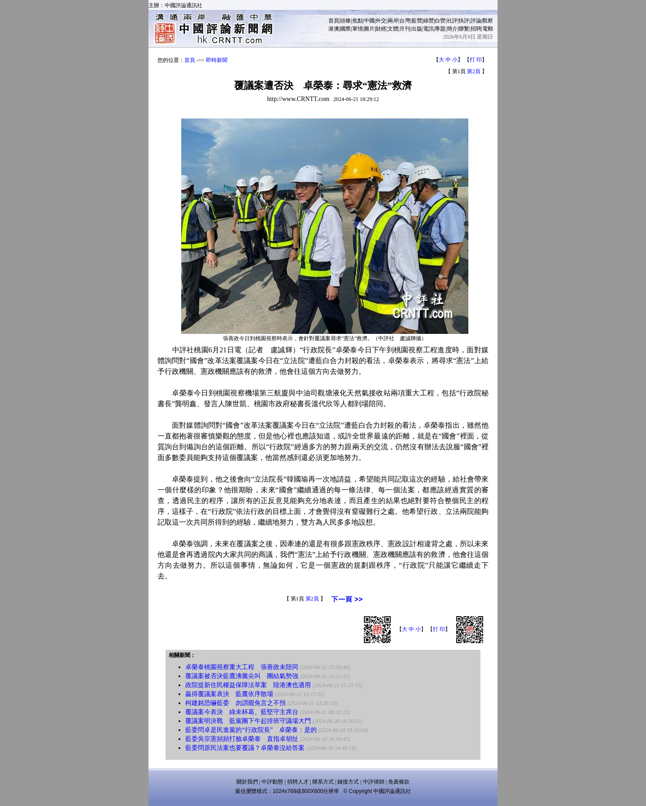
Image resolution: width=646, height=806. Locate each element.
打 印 (476, 60)
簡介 (452, 29)
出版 (416, 29)
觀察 (487, 21)
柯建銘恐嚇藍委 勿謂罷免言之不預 (235, 703)
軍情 (357, 29)
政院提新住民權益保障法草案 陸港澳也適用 (248, 685)
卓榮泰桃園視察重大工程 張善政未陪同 (241, 667)
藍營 (416, 21)
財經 (380, 29)
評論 (476, 21)
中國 (369, 21)
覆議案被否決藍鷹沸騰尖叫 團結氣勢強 (241, 676)
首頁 (333, 21)
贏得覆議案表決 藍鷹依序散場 (229, 694)
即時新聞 (216, 60)
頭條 (345, 21)
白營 (440, 21)
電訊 (428, 29)
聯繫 (463, 29)
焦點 (357, 21)
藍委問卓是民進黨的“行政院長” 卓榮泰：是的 (250, 730)
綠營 (428, 21)
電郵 (487, 29)
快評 (463, 21)
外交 (380, 21)
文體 (393, 29)
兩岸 (393, 21)
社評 (452, 21)
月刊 (404, 29)
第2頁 (473, 71)
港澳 (333, 29)
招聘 (476, 29)
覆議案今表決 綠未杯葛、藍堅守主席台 (241, 712)
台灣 (404, 21)
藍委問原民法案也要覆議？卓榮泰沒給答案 (245, 748)
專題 (440, 29)
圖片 (369, 29)
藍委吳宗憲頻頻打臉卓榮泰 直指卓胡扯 (241, 739)
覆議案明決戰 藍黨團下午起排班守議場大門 (248, 721)
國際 (345, 29)
